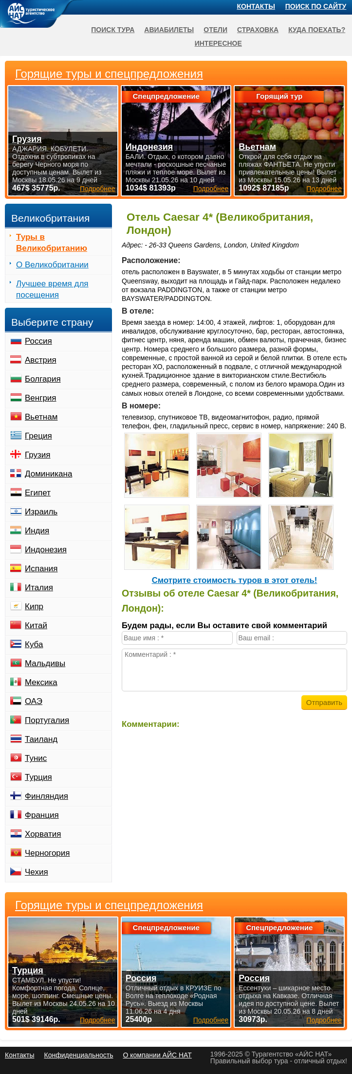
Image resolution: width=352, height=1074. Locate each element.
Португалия (47, 720)
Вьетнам (41, 417)
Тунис (36, 758)
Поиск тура (112, 30)
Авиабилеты (169, 30)
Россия (38, 341)
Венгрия (40, 398)
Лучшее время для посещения (52, 289)
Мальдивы (45, 663)
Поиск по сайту (316, 6)
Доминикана (48, 473)
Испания (41, 568)
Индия (37, 530)
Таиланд (41, 739)
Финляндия (46, 796)
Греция (38, 435)
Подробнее (97, 1020)
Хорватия (43, 834)
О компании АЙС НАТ (157, 1055)
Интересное (218, 43)
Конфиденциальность (78, 1055)
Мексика (41, 682)
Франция (42, 815)
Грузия (38, 454)
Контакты (256, 6)
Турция (38, 777)
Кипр (34, 606)
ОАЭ (33, 701)
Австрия (40, 360)
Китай (36, 625)
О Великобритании (52, 264)
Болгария (43, 379)
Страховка (257, 30)
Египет (38, 492)
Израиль (41, 511)
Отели (215, 30)
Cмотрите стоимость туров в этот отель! (234, 580)
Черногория (47, 853)
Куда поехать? (316, 30)
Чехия (36, 872)
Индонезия (46, 549)
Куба (34, 644)
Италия (39, 587)
